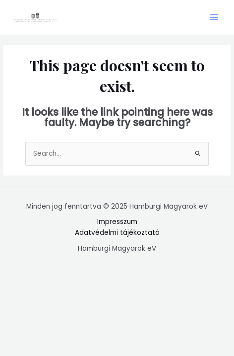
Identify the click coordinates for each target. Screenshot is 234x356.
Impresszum (117, 221)
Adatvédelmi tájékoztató (117, 232)
